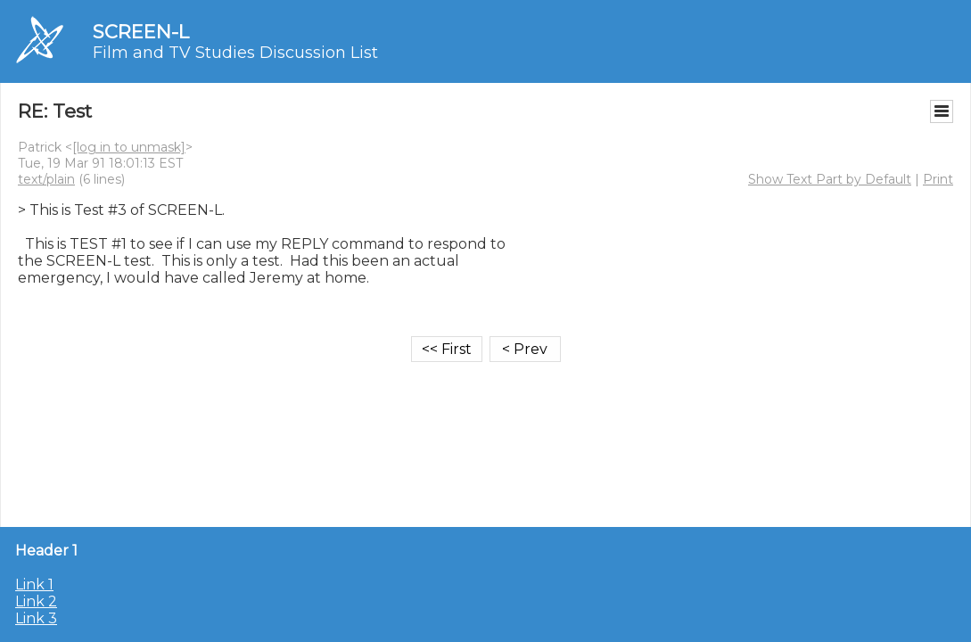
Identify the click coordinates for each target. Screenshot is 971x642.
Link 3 (36, 618)
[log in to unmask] (128, 147)
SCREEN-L (141, 32)
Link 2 (36, 601)
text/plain (46, 179)
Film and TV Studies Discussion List (235, 52)
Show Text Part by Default (829, 179)
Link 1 (34, 584)
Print (938, 179)
